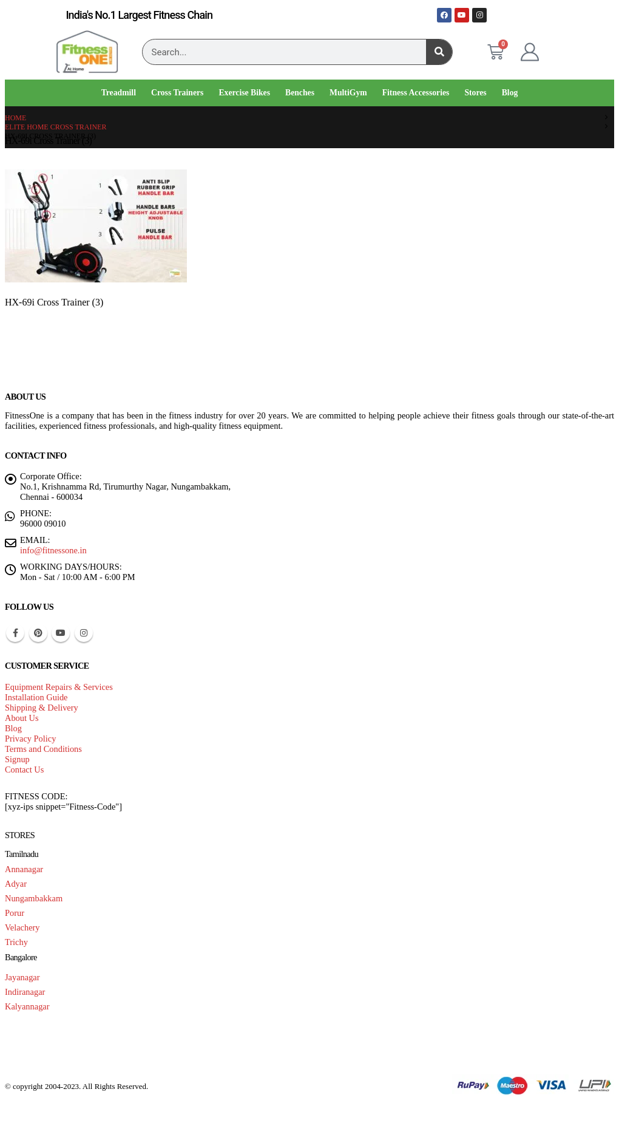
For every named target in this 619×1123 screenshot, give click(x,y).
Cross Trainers (177, 92)
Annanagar (24, 869)
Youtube (61, 633)
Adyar (16, 884)
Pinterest (38, 633)
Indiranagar (25, 992)
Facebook (15, 633)
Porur (14, 913)
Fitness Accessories (416, 92)
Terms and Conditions (43, 749)
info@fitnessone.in (53, 550)
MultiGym (348, 92)
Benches (299, 92)
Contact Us (24, 769)
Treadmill (118, 92)
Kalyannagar (27, 1006)
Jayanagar (22, 977)
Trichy (16, 942)
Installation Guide (36, 697)
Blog (510, 92)
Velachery (22, 927)
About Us (22, 718)
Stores (475, 92)
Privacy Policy (30, 738)
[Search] (439, 51)
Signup (17, 759)
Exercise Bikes (244, 92)
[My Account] (530, 52)
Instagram (84, 633)
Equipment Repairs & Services (59, 687)
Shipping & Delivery (41, 707)
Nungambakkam (34, 898)
